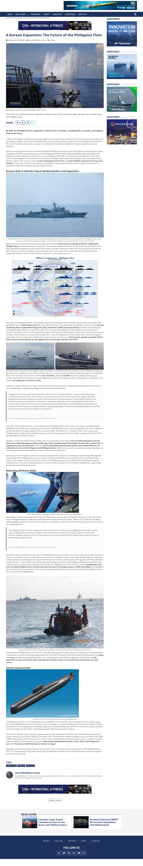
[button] (135, 14)
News (10, 14)
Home (8, 25)
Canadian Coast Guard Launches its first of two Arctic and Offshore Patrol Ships (52, 830)
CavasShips (57, 14)
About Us (83, 14)
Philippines (21, 773)
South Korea (30, 773)
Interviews (35, 14)
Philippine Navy (11, 773)
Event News (21, 14)
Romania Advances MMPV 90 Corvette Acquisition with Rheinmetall (104, 829)
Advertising (70, 14)
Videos (46, 14)
